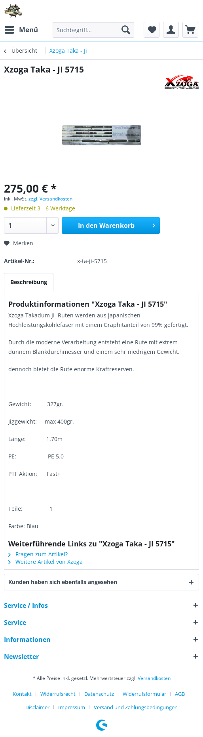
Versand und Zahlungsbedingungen (136, 707)
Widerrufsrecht (58, 693)
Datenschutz (99, 693)
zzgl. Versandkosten (50, 198)
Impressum (71, 707)
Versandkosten (154, 678)
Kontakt (22, 693)
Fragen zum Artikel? (38, 554)
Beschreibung (28, 282)
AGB (180, 693)
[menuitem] (21, 30)
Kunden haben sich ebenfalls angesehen (62, 582)
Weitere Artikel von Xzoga (45, 561)
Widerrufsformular (144, 693)
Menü (21, 28)
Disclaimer (37, 707)
